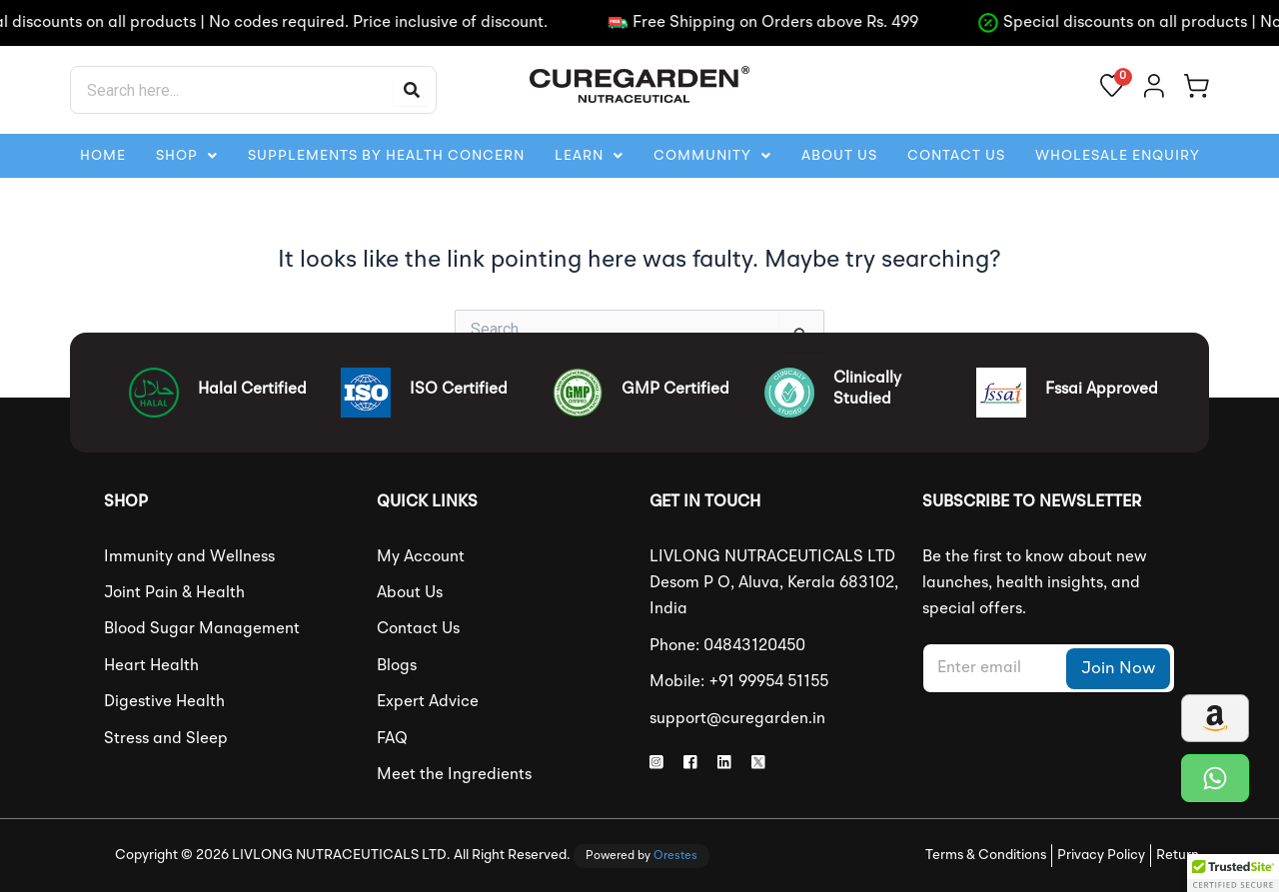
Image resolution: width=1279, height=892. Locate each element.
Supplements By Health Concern (386, 156)
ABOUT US (839, 156)
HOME (103, 156)
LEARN (589, 156)
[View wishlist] (1112, 85)
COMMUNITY (712, 156)
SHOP (187, 156)
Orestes (675, 856)
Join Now (1118, 668)
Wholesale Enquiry (1117, 156)
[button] (187, 156)
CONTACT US (956, 156)
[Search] (412, 90)
